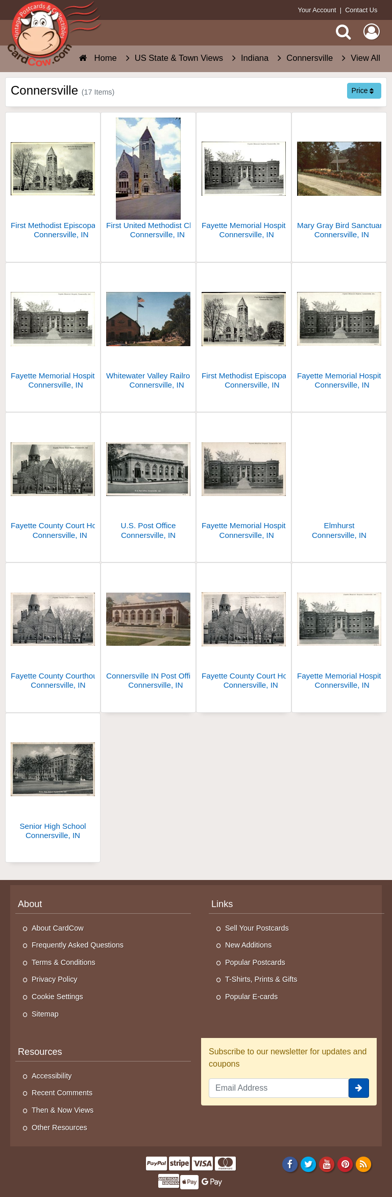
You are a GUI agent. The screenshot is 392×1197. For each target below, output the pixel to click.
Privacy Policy (55, 979)
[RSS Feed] (364, 1164)
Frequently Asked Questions (78, 945)
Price (363, 90)
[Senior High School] (53, 780)
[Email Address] (279, 1088)
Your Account (317, 10)
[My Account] (371, 31)
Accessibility (51, 1076)
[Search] (343, 31)
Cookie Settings (57, 996)
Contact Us (361, 10)
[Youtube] (327, 1164)
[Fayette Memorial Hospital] (244, 180)
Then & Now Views (62, 1110)
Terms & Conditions (63, 962)
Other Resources (59, 1127)
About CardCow (58, 928)
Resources (40, 1052)
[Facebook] (290, 1164)
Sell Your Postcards (257, 928)
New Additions (248, 945)
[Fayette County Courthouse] (53, 630)
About (30, 904)
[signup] (359, 1088)
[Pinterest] (345, 1164)
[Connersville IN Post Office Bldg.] (148, 630)
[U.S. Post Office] (148, 480)
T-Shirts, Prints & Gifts (261, 979)
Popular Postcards (255, 962)
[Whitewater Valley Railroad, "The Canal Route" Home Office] (148, 330)
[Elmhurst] (339, 480)
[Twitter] (308, 1164)
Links (222, 904)
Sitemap (45, 1014)
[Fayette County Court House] (53, 480)
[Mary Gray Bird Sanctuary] (339, 180)
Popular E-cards (251, 996)
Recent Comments (62, 1093)
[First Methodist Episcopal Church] (53, 180)
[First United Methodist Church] (148, 180)
